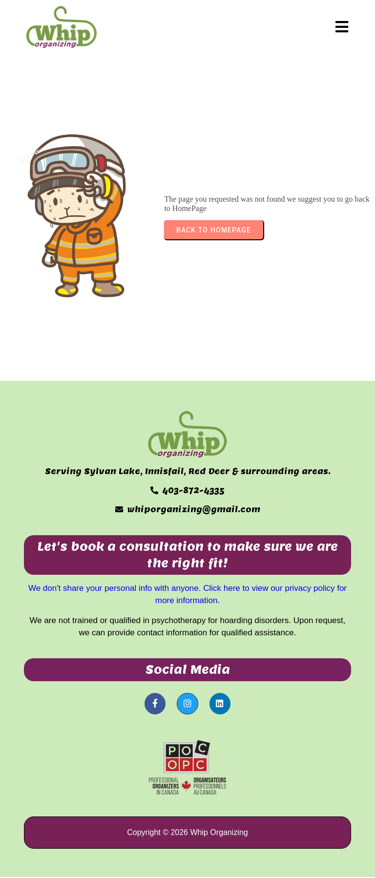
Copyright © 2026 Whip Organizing (187, 832)
